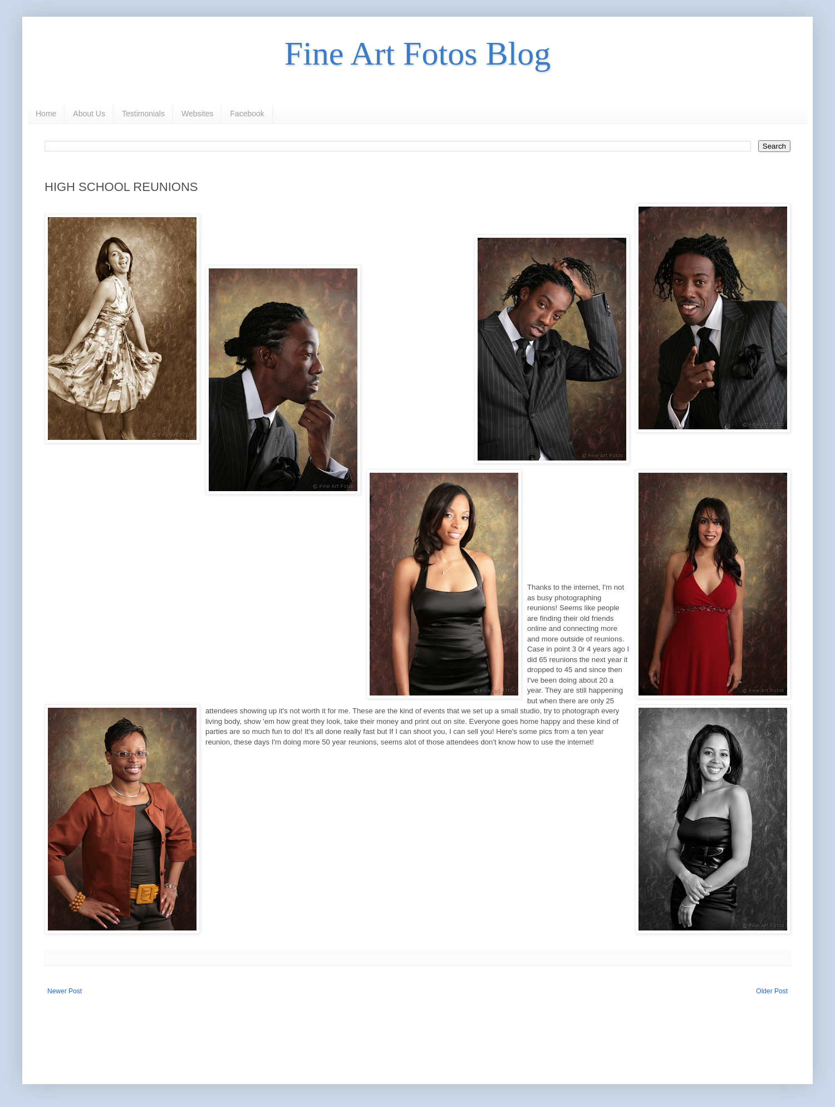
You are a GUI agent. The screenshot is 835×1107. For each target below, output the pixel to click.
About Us (89, 113)
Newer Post (64, 991)
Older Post (772, 991)
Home (46, 113)
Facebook (247, 113)
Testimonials (143, 113)
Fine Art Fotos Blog (417, 53)
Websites (197, 113)
